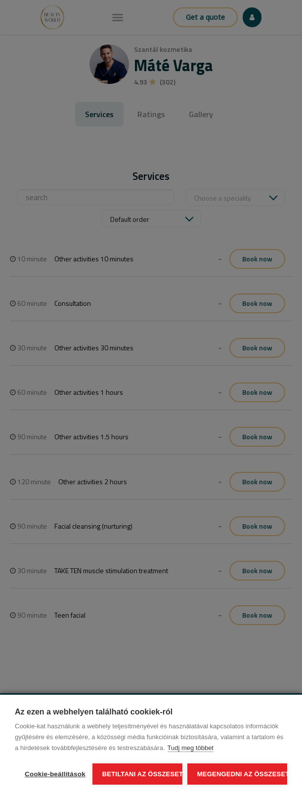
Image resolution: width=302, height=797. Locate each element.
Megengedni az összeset (242, 774)
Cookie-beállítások (55, 774)
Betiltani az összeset (142, 774)
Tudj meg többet (191, 748)
